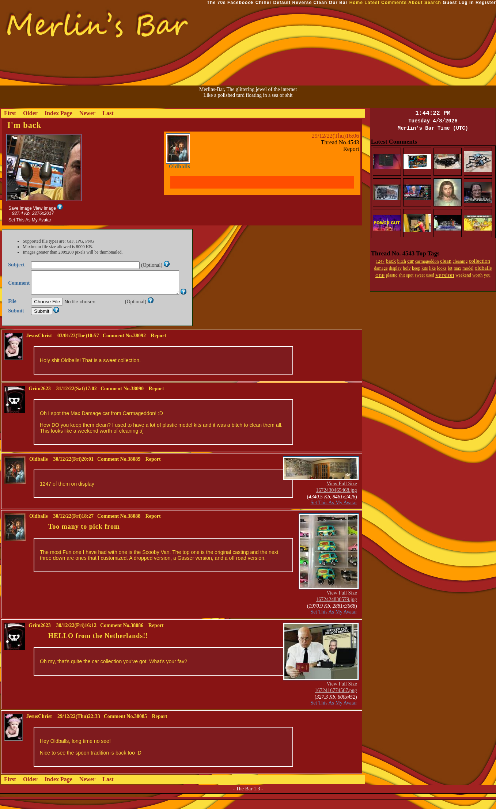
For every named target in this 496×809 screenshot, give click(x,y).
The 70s (216, 2)
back (391, 261)
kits (424, 268)
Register (486, 2)
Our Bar (338, 2)
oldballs (483, 268)
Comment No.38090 (122, 397)
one (380, 274)
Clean (320, 2)
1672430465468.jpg (336, 499)
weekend (463, 275)
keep (416, 268)
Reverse (302, 2)
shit (401, 275)
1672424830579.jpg (336, 608)
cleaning (460, 261)
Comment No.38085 (125, 725)
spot (409, 275)
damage (380, 268)
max (457, 268)
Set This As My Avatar (29, 220)
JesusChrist (39, 344)
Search (432, 2)
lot (450, 268)
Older (30, 113)
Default (282, 2)
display (395, 268)
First (10, 113)
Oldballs (179, 166)
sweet (420, 275)
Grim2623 (40, 397)
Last (107, 113)
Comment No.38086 (121, 634)
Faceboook (240, 2)
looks (442, 268)
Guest (450, 2)
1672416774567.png (336, 699)
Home (356, 2)
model (467, 268)
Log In (466, 2)
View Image (44, 208)
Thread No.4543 (340, 142)
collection (479, 261)
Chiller (263, 2)
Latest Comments (385, 2)
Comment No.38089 (118, 468)
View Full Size (341, 492)
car (410, 261)
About (415, 2)
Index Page (58, 113)
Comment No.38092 (124, 344)
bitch (401, 261)
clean (445, 261)
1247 (380, 261)
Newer (87, 113)
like (432, 268)
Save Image (20, 208)
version (444, 274)
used (430, 275)
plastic (391, 275)
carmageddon (427, 261)
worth (477, 275)
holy (406, 268)
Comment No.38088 (118, 525)
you (487, 275)
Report (351, 149)
